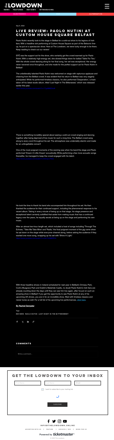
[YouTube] (65, 421)
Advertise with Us (33, 429)
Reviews (20, 314)
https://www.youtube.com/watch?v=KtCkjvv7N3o (35, 159)
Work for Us (82, 429)
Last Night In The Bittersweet (54, 314)
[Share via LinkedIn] (28, 322)
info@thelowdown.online (57, 425)
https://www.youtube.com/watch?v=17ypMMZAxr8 (35, 88)
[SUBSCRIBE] (57, 404)
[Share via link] (33, 322)
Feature (51, 429)
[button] (107, 6)
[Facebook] (48, 421)
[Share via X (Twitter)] (22, 322)
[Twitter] (54, 421)
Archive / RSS (65, 429)
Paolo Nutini (31, 314)
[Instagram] (59, 421)
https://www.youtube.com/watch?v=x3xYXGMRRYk (36, 238)
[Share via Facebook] (17, 322)
